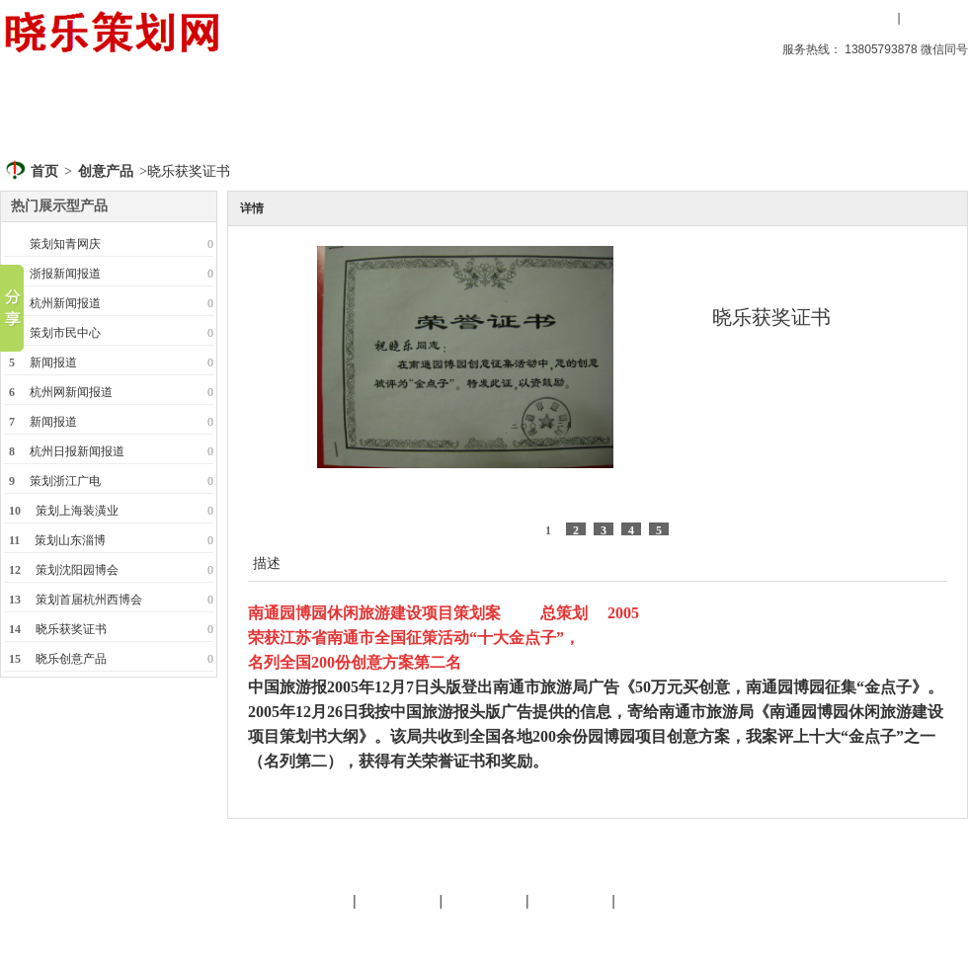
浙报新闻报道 (65, 274)
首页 (54, 113)
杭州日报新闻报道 (77, 451)
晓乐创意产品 (71, 659)
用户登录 (864, 18)
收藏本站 (802, 18)
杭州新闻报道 (65, 303)
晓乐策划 (279, 113)
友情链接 (484, 901)
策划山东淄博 (70, 540)
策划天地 (392, 113)
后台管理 (801, 932)
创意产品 (167, 113)
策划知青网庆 (65, 244)
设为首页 (724, 18)
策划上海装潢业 (77, 511)
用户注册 (933, 18)
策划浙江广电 (65, 481)
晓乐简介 (311, 901)
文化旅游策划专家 (388, 932)
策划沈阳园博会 (77, 570)
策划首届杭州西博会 (89, 599)
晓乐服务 (398, 901)
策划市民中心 (65, 333)
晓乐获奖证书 (71, 629)
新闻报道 (53, 362)
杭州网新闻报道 (71, 392)
